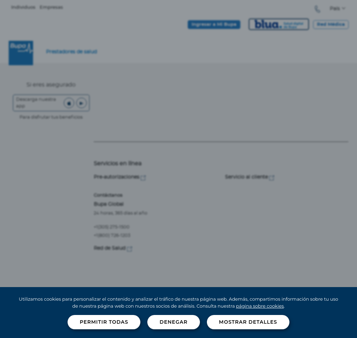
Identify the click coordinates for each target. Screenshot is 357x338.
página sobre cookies (260, 306)
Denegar (173, 322)
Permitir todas (104, 322)
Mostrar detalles (248, 322)
